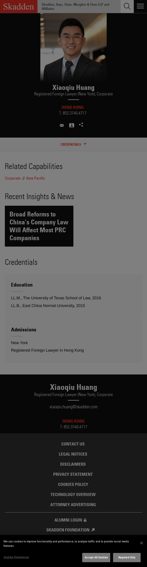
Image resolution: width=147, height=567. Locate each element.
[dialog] (73, 551)
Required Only (127, 557)
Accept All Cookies (96, 557)
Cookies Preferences (16, 557)
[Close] (141, 543)
